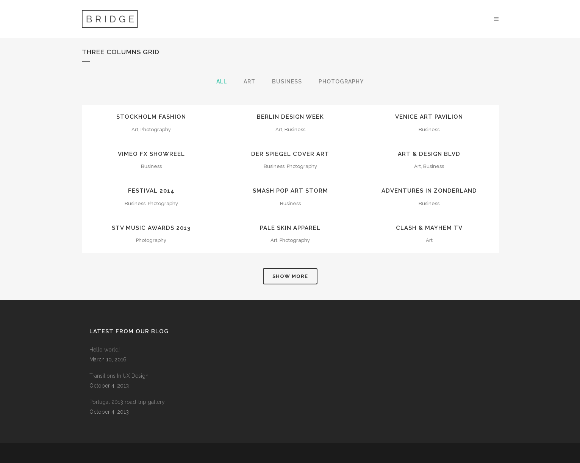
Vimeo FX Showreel (151, 154)
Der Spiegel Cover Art (290, 154)
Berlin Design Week (290, 116)
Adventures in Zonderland (429, 190)
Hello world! (104, 350)
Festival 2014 (151, 190)
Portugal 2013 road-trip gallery (127, 402)
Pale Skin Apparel (290, 227)
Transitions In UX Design (119, 376)
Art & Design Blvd (429, 154)
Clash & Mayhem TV (429, 227)
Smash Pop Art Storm (290, 190)
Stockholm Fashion (151, 116)
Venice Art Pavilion (429, 116)
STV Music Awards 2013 (151, 227)
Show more (290, 276)
